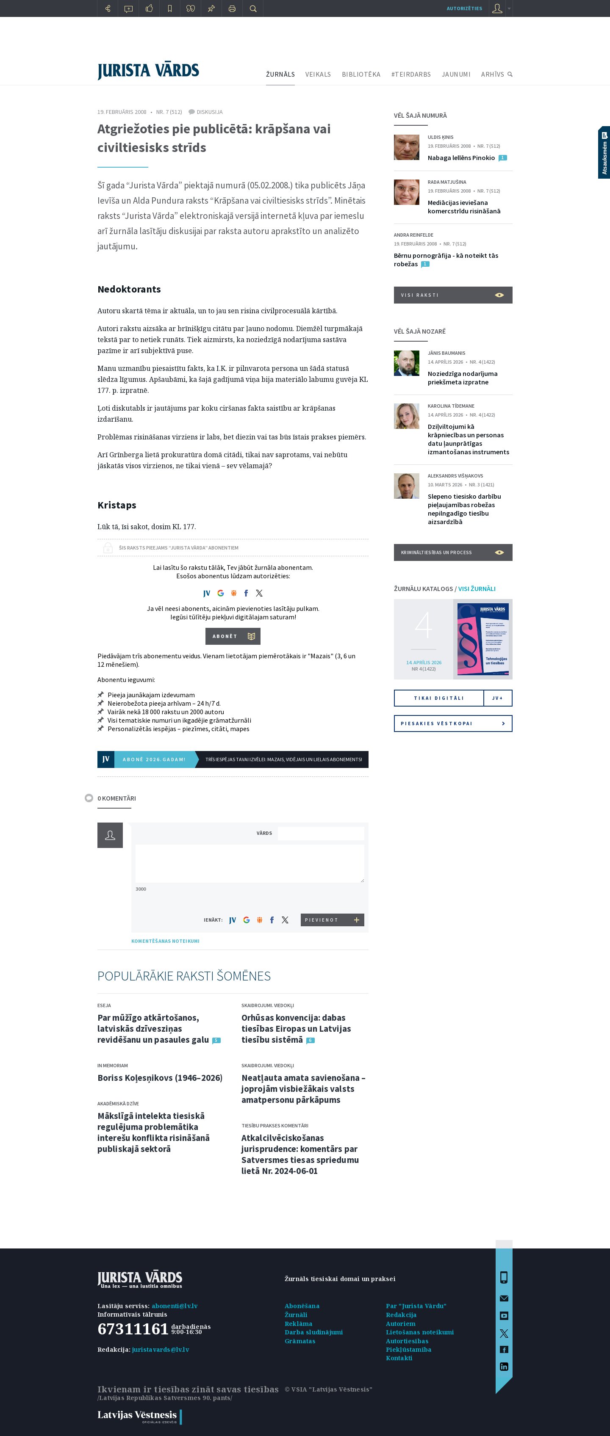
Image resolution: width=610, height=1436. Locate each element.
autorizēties (464, 8)
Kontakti (399, 1358)
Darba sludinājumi (314, 1332)
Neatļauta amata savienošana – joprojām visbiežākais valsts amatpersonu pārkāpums (303, 1088)
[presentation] (322, 898)
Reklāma (299, 1324)
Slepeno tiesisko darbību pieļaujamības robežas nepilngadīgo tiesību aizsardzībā (464, 509)
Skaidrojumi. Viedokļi (267, 1005)
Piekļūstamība (409, 1349)
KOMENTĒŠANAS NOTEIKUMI (165, 941)
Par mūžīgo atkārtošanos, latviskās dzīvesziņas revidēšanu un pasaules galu (153, 1028)
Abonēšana (302, 1306)
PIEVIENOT (322, 920)
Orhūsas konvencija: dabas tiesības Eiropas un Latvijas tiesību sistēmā (296, 1028)
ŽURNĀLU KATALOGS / (445, 588)
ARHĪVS (492, 74)
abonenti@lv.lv (175, 1306)
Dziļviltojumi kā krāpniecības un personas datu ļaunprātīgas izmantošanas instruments (468, 439)
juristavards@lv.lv (160, 1349)
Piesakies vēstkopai (453, 723)
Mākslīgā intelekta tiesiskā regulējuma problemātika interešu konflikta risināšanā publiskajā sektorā (153, 1132)
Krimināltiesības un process (452, 552)
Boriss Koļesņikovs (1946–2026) (160, 1077)
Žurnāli (296, 1315)
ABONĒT (225, 636)
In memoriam (112, 1065)
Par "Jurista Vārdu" (416, 1306)
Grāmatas (300, 1341)
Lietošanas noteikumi (420, 1332)
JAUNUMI (456, 74)
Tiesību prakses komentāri (274, 1125)
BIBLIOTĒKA (361, 74)
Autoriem (401, 1324)
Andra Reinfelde (413, 235)
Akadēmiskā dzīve (118, 1103)
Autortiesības (407, 1341)
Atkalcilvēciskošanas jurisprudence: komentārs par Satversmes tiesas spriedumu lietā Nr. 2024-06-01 (300, 1154)
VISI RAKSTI (452, 295)
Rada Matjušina (447, 182)
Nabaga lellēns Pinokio (461, 157)
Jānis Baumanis (447, 353)
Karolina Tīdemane (451, 406)
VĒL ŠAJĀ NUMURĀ (420, 115)
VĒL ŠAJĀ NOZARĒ (420, 331)
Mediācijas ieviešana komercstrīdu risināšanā (464, 206)
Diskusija (210, 112)
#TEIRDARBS (411, 74)
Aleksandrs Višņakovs (455, 475)
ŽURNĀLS (280, 74)
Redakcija (401, 1315)
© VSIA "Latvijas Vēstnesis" (328, 1389)
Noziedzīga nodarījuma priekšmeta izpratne (463, 377)
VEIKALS (318, 74)
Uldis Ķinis (441, 137)
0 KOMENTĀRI (116, 798)
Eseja (104, 1005)
